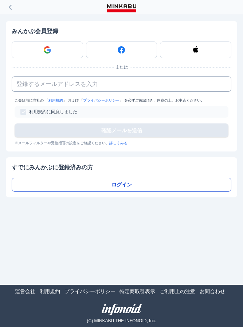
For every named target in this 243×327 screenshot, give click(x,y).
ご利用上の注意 (177, 291)
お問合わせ (212, 291)
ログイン (121, 185)
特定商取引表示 (137, 291)
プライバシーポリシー (101, 100)
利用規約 (55, 100)
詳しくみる (118, 143)
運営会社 (25, 291)
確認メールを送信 (121, 130)
